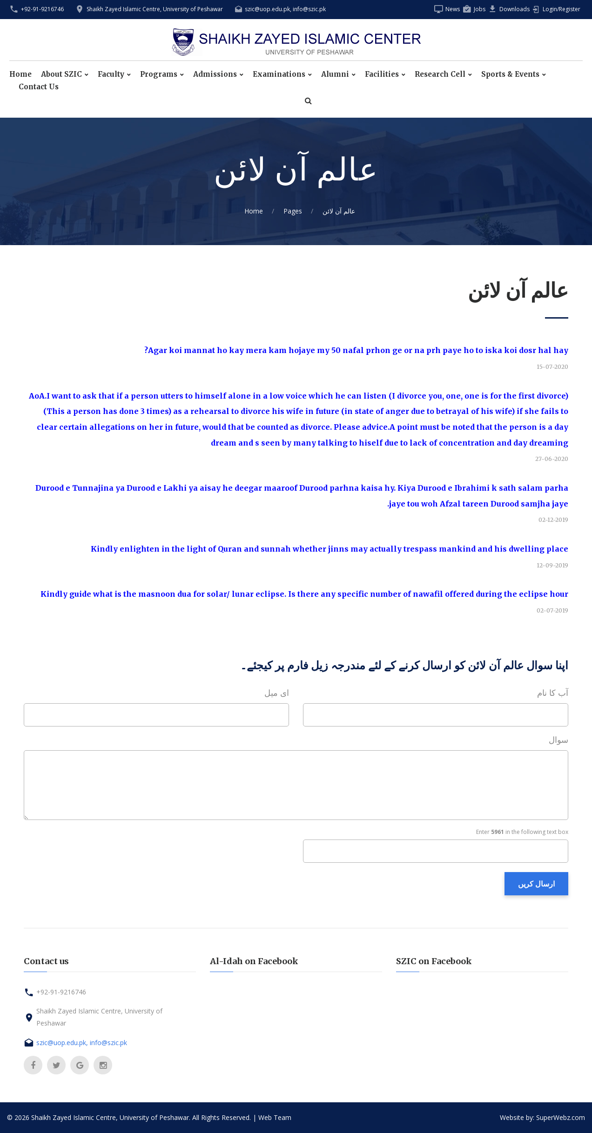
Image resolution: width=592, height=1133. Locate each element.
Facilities (382, 74)
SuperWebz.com (560, 1117)
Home (20, 74)
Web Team (274, 1117)
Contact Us (39, 87)
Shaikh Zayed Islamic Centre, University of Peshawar (155, 9)
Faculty (111, 74)
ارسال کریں (536, 884)
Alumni (335, 74)
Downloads (514, 9)
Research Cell (440, 74)
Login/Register (561, 9)
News (452, 9)
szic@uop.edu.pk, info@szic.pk (285, 9)
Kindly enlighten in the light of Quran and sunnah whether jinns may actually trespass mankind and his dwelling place (329, 548)
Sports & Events (510, 74)
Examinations (279, 74)
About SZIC (61, 74)
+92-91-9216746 (42, 9)
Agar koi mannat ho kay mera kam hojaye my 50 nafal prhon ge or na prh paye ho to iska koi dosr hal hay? (356, 350)
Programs (158, 74)
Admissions (215, 74)
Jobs (479, 9)
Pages (292, 211)
